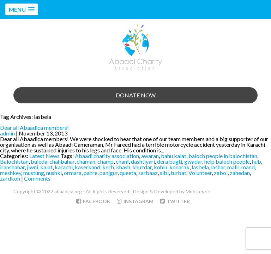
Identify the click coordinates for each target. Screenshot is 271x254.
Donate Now (136, 95)
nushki (54, 172)
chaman (86, 161)
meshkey (10, 172)
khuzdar (142, 167)
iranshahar (12, 167)
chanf (122, 161)
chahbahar (61, 161)
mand (248, 167)
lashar (218, 167)
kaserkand (87, 167)
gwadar (193, 161)
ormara (73, 172)
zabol (221, 172)
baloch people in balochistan (222, 155)
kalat (46, 167)
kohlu (160, 167)
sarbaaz (148, 172)
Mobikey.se (198, 191)
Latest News (44, 155)
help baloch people (227, 161)
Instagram (135, 201)
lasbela (200, 167)
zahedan (240, 172)
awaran (150, 155)
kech (108, 167)
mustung (33, 172)
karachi (64, 167)
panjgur (109, 172)
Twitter (175, 201)
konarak (179, 167)
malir (233, 167)
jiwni (32, 167)
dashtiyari (143, 161)
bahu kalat (173, 155)
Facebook (93, 201)
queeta (128, 172)
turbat (178, 172)
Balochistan (14, 161)
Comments (37, 178)
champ (105, 161)
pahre (90, 172)
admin (7, 133)
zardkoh (10, 178)
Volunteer (200, 172)
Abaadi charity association (107, 155)
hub (256, 161)
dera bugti (169, 161)
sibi (164, 172)
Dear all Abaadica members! (34, 127)
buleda (39, 161)
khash (123, 167)
